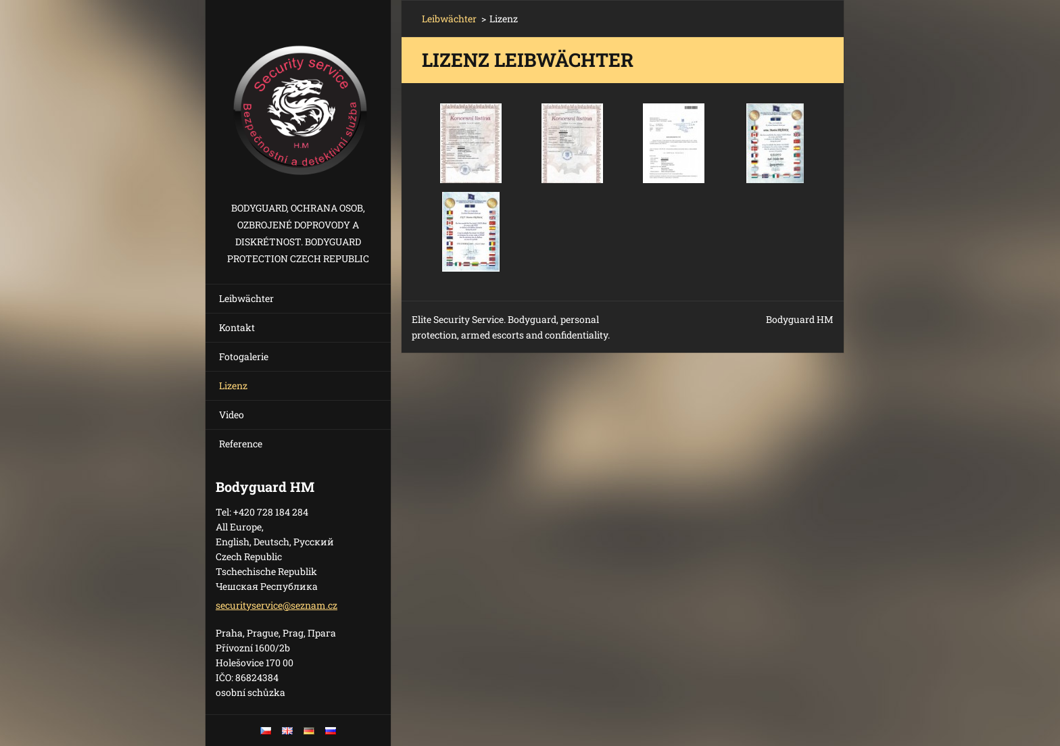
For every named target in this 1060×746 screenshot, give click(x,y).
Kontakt (237, 327)
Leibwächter (246, 298)
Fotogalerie (243, 356)
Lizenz (233, 385)
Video (231, 414)
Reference (240, 443)
